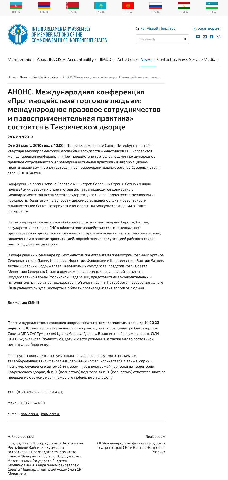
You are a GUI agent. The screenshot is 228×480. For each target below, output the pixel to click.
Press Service (190, 59)
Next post (155, 436)
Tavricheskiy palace (45, 77)
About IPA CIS (51, 59)
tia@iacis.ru (30, 414)
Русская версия (206, 28)
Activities (127, 59)
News (148, 59)
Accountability (82, 59)
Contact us (167, 59)
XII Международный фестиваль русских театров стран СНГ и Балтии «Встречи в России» (131, 447)
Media (211, 59)
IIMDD (107, 59)
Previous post (21, 436)
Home (12, 77)
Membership (21, 59)
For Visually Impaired (158, 28)
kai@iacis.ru (50, 414)
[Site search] (162, 39)
